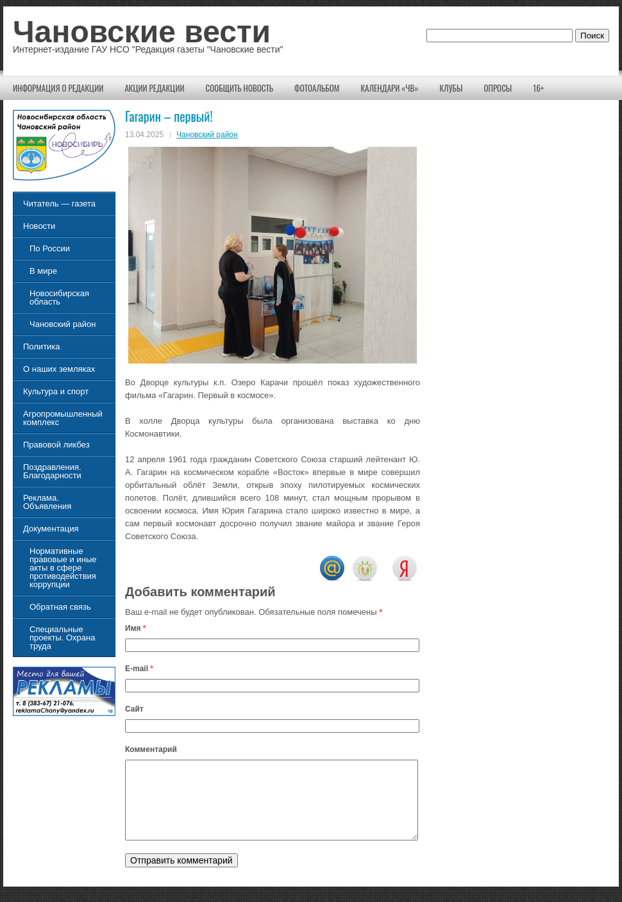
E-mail (139, 668)
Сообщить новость (240, 87)
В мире (43, 271)
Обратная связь (60, 607)
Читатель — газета (59, 203)
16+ (538, 87)
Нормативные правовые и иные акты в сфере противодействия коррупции (62, 567)
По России (49, 248)
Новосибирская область (59, 297)
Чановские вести (142, 32)
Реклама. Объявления (47, 502)
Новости (39, 226)
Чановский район (207, 134)
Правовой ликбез (56, 444)
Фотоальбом (316, 87)
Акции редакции (154, 87)
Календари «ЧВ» (389, 87)
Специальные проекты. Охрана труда (62, 637)
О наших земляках (59, 369)
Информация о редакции (58, 87)
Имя (135, 628)
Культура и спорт (55, 391)
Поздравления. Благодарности (52, 471)
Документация (51, 528)
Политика (41, 346)
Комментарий (151, 749)
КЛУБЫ (451, 87)
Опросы (497, 87)
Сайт (134, 709)
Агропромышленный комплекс (63, 418)
